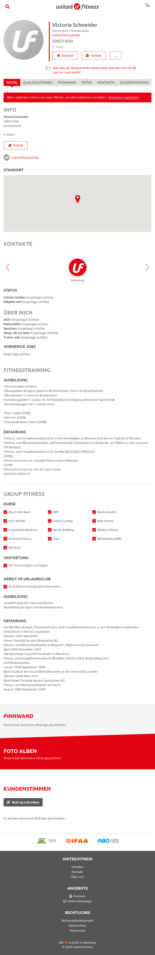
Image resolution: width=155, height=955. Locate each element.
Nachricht (65, 55)
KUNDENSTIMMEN (134, 82)
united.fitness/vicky (25, 157)
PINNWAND (67, 82)
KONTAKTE (106, 82)
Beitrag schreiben (23, 802)
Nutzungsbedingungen (77, 920)
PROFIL (12, 83)
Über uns (77, 877)
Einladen (78, 867)
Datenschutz (77, 925)
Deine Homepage (77, 901)
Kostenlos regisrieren (123, 97)
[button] (7, 267)
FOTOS (86, 82)
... (115, 55)
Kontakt (93, 55)
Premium (77, 896)
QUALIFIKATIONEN (37, 82)
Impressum (77, 930)
